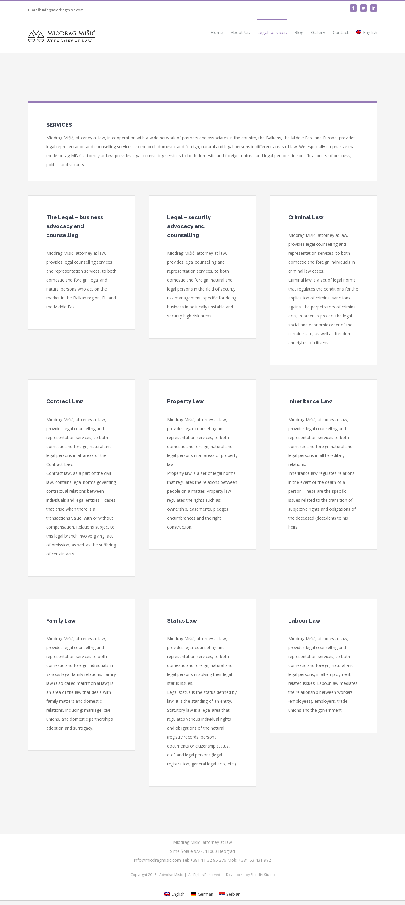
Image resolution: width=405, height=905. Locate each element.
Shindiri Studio (263, 874)
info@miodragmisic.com (63, 10)
